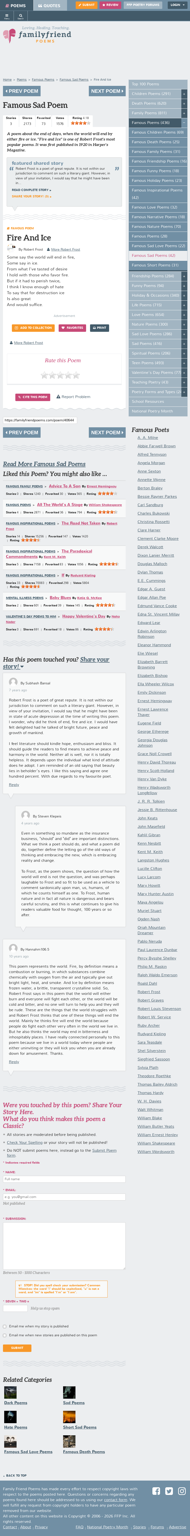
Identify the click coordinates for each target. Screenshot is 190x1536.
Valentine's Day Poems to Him (31, 616)
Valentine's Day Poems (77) (156, 373)
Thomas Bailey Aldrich (157, 1085)
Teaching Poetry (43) (150, 382)
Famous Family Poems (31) (156, 152)
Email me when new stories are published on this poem (53, 1335)
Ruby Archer (149, 1026)
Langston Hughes (153, 861)
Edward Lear (149, 623)
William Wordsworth (156, 1152)
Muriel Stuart (150, 911)
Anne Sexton (149, 472)
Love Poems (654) (148, 315)
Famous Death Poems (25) (156, 142)
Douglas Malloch (152, 564)
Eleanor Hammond (154, 645)
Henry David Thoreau (157, 763)
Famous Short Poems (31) (155, 265)
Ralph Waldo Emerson (157, 975)
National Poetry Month (152, 411)
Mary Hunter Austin (156, 894)
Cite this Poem (32, 397)
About (25, 1527)
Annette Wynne (152, 480)
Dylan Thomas (150, 573)
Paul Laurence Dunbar (157, 950)
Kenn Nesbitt (149, 844)
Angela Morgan (151, 463)
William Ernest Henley (158, 1135)
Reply (14, 785)
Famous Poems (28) (149, 237)
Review (110, 5)
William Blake (150, 1118)
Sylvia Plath (148, 1068)
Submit (87, 5)
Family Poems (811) (149, 113)
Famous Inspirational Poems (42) (157, 194)
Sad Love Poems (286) (152, 334)
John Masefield (151, 827)
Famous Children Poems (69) (158, 133)
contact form (115, 1500)
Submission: (15, 1219)
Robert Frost (149, 992)
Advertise (177, 1527)
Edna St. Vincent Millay (159, 615)
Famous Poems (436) (151, 123)
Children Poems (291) (151, 94)
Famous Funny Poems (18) (155, 171)
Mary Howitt (149, 886)
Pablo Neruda (150, 942)
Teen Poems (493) (148, 363)
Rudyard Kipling (83, 575)
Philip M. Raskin (152, 967)
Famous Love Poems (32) (154, 208)
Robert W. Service (154, 1017)
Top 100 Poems (145, 84)
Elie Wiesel (148, 654)
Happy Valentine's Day (83, 616)
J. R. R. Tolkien (151, 802)
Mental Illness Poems (25, 598)
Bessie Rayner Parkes (157, 497)
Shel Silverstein (152, 1051)
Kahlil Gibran (149, 835)
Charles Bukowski (154, 514)
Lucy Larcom (149, 877)
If (63, 575)
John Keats (148, 818)
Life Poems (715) (147, 305)
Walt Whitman (150, 1110)
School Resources (148, 402)
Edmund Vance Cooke (157, 606)
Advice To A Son (65, 486)
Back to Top (16, 1475)
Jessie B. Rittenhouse (157, 810)
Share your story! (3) (30, 196)
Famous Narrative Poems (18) (158, 217)
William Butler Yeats (156, 1127)
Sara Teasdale (150, 1043)
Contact (10, 1527)
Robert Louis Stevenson (159, 1009)
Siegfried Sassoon (154, 1059)
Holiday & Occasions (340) (155, 296)
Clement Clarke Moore (158, 539)
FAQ (79, 1527)
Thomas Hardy (151, 1093)
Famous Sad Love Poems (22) (158, 246)
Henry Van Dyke (152, 779)
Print (99, 328)
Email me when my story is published (39, 1326)
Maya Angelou (150, 903)
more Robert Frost (63, 249)
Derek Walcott (150, 547)
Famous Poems (18, 505)
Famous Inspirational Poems (30, 523)
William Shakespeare (105, 505)
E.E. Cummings (152, 581)
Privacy (41, 1527)
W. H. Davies (149, 1102)
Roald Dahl (147, 984)
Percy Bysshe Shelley (157, 958)
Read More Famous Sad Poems (44, 464)
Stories (139, 1527)
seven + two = (17, 1301)
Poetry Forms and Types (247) (159, 392)
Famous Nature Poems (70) (156, 227)
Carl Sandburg (150, 505)
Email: (10, 1190)
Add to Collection (33, 328)
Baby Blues (60, 598)
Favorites (72, 328)
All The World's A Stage (60, 505)
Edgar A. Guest (151, 589)
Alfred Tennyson (152, 455)
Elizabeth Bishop (152, 676)
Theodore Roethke (154, 1076)
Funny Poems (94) (148, 286)
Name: (10, 1172)
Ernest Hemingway (102, 486)
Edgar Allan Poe (152, 598)
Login (178, 5)
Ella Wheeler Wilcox (156, 684)
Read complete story (30, 190)
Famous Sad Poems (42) (153, 256)
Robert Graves (151, 1001)
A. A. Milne (148, 438)
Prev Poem (21, 91)
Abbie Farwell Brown (157, 446)
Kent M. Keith (55, 557)
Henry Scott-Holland (156, 771)
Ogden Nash (149, 919)
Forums (157, 1527)
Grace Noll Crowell (155, 754)
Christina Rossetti (154, 522)
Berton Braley (150, 488)
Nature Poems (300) (150, 325)
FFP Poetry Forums (143, 5)
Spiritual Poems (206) (151, 354)
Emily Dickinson (152, 693)
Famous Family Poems (24, 486)
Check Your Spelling (25, 1143)
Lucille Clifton (150, 869)
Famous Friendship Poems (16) (159, 162)
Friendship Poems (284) (153, 276)
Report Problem (73, 397)
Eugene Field (149, 723)
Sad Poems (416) (147, 344)
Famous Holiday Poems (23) (157, 181)
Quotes (49, 6)
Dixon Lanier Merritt (156, 556)
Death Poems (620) (149, 104)
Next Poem (107, 91)
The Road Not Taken (81, 523)
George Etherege (153, 732)
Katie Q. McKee (89, 598)
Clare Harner (149, 530)
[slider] (81, 123)
